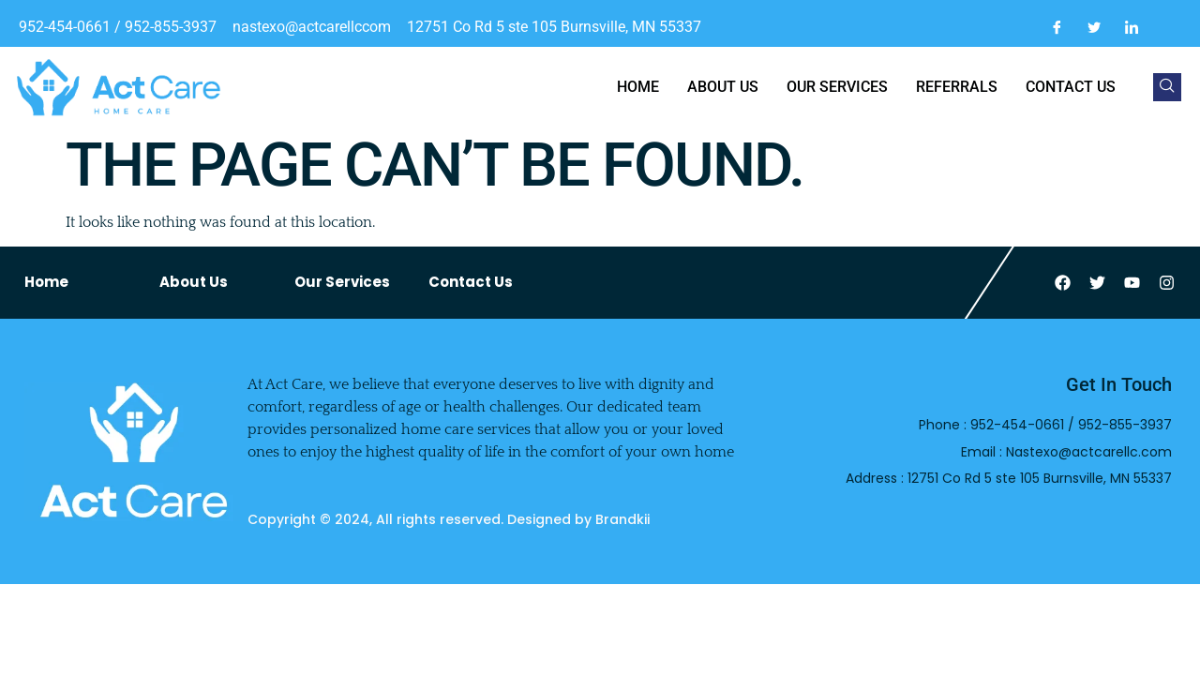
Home (638, 87)
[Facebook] (1056, 27)
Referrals (957, 87)
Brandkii (622, 519)
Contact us (1071, 87)
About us (722, 87)
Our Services (837, 87)
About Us (193, 282)
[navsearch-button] (1167, 87)
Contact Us (470, 282)
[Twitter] (1094, 27)
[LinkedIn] (1132, 27)
